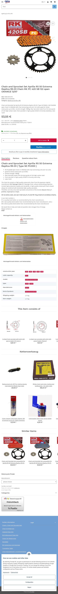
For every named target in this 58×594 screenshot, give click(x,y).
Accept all (29, 577)
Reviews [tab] (16, 158)
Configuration (29, 582)
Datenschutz (14, 572)
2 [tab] (28, 77)
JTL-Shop (32, 591)
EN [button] (43, 2)
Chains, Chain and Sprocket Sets (12, 525)
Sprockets (5, 542)
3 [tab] (29, 77)
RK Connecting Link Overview (11, 545)
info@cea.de (16, 488)
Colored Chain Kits (7, 532)
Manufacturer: (5, 478)
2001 (34, 271)
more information (43, 152)
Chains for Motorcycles (9, 538)
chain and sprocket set (30, 291)
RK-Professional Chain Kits (10, 535)
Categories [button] (5, 493)
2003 (26, 271)
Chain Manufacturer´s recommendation (14, 552)
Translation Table (7, 548)
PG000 (31, 283)
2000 (38, 271)
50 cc (26, 275)
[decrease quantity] (3, 140)
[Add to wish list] (53, 24)
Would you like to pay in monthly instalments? (29, 152)
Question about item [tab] (29, 158)
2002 (30, 271)
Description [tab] (5, 158)
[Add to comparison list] (48, 24)
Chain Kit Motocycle (8, 528)
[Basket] (55, 2)
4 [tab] (31, 77)
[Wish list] (51, 2)
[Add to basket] (2, 18)
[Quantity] (14, 140)
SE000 (26, 283)
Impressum (6, 572)
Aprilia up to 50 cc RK (14, 100)
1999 (42, 271)
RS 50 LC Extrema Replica (31, 279)
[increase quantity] (25, 140)
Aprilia (27, 287)
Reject (29, 587)
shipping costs (18, 120)
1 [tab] (26, 77)
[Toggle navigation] (2, 1)
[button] (47, 2)
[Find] (27, 7)
